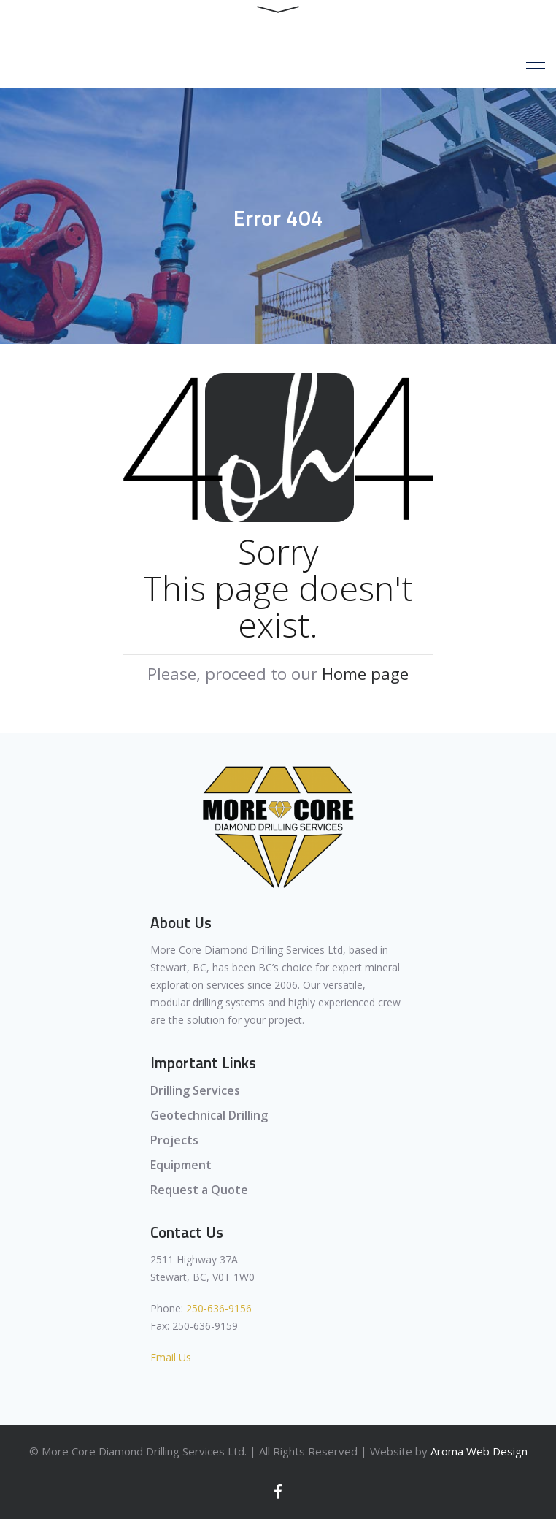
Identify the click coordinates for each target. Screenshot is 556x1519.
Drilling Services (195, 1090)
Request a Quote (199, 1190)
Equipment (181, 1165)
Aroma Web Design (479, 1451)
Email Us (170, 1357)
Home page (365, 673)
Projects (174, 1140)
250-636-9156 (219, 1308)
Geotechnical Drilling (209, 1115)
